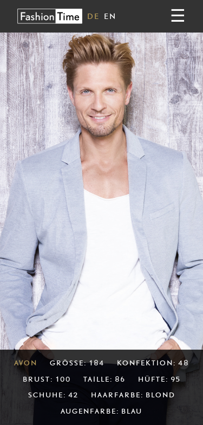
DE (93, 16)
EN (110, 16)
